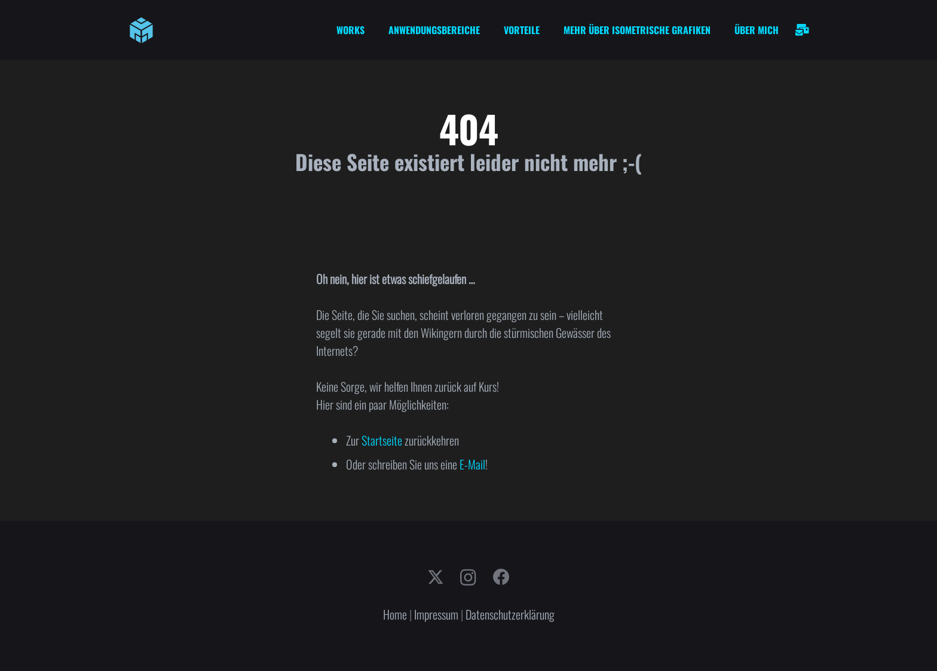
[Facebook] (501, 577)
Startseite (382, 440)
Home (395, 614)
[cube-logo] (141, 30)
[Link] (802, 30)
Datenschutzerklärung (510, 614)
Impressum (436, 614)
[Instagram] (468, 578)
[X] (435, 577)
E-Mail (472, 464)
